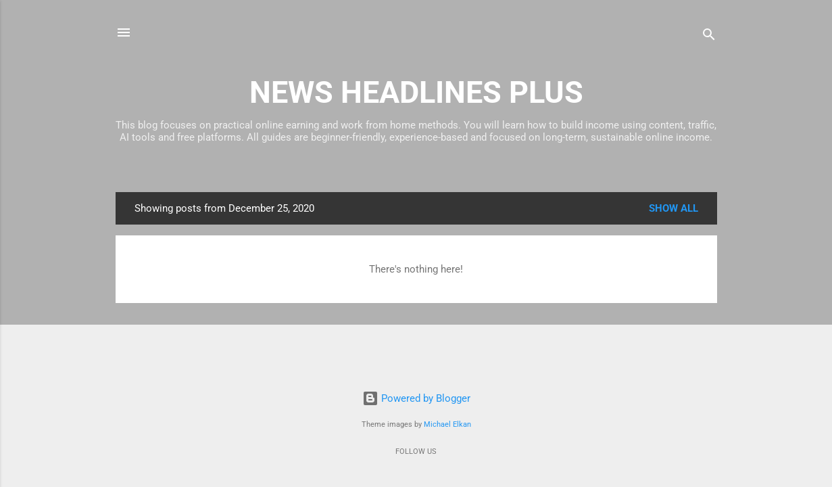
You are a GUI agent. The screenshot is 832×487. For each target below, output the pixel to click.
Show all (673, 208)
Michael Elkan (447, 424)
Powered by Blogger (416, 398)
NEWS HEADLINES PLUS (416, 92)
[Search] (709, 36)
